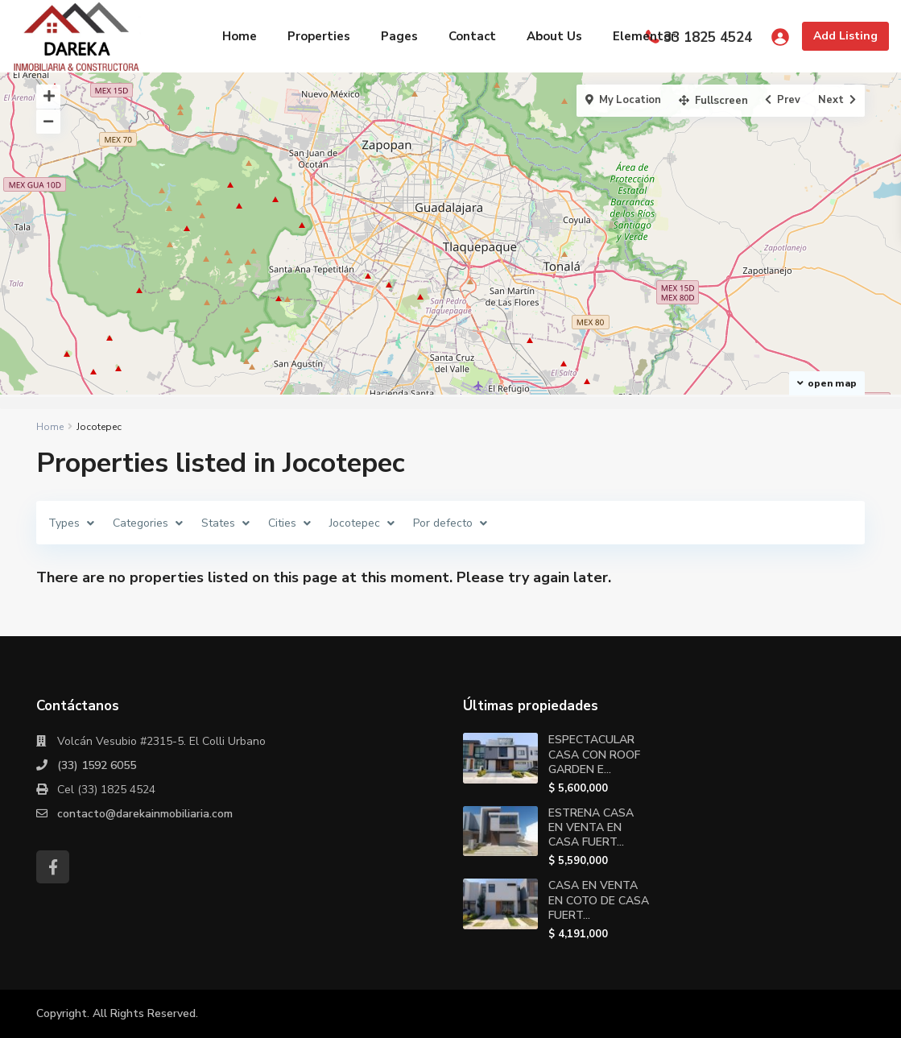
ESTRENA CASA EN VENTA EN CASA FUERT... (591, 827)
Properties (318, 36)
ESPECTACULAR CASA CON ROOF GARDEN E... (594, 754)
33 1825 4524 (707, 37)
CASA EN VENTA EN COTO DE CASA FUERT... (598, 900)
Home (239, 36)
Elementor (644, 36)
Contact (472, 36)
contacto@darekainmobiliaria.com (145, 813)
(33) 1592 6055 (96, 765)
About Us (554, 36)
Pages (399, 36)
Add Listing (845, 35)
